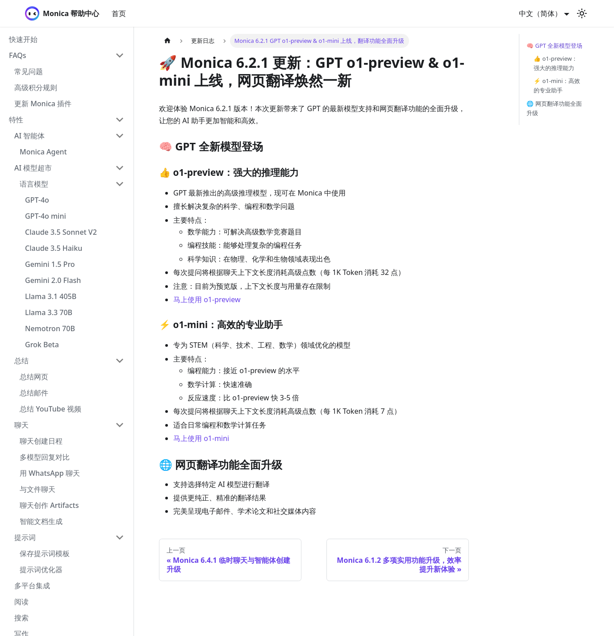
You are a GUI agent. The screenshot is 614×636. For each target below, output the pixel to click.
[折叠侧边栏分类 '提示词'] (119, 537)
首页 (119, 13)
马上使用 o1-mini (201, 438)
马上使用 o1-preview (207, 299)
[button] (66, 55)
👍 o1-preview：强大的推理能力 (555, 63)
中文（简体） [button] (540, 13)
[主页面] (167, 41)
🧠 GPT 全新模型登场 (554, 46)
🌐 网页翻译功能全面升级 (553, 108)
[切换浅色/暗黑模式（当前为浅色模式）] (582, 13)
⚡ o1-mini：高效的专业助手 (557, 85)
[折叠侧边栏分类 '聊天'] (119, 425)
